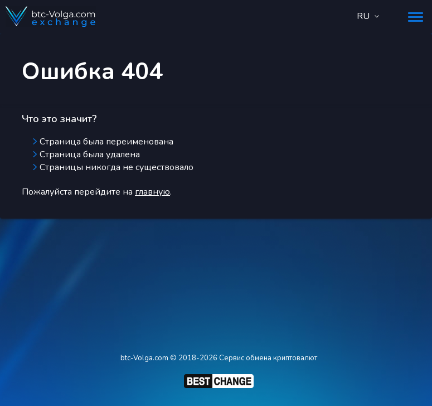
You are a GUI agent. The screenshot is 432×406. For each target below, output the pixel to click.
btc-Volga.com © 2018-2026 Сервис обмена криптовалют (218, 358)
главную (152, 192)
